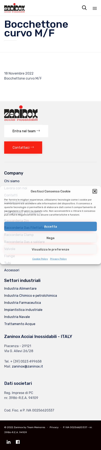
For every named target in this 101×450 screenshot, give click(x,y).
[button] (95, 191)
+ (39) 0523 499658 (26, 361)
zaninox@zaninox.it (27, 366)
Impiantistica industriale (23, 310)
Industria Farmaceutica (22, 303)
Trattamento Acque (19, 324)
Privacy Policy (58, 258)
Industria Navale (17, 317)
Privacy (54, 427)
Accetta (50, 226)
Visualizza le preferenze (50, 249)
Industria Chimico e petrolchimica (30, 296)
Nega (50, 238)
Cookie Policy (40, 258)
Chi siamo (11, 181)
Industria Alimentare (20, 288)
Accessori (11, 270)
